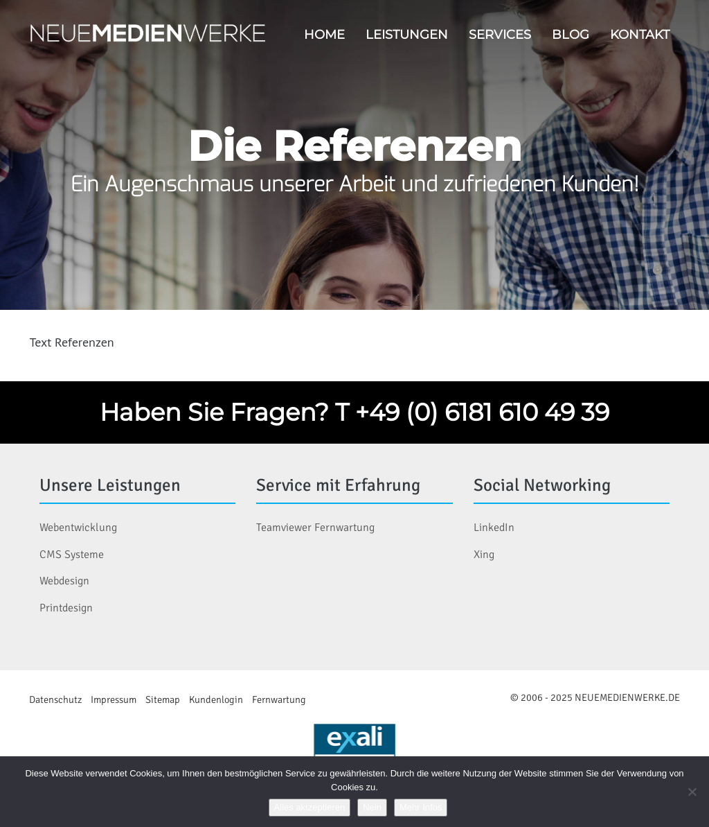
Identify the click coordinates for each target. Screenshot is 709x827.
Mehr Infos (421, 807)
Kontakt (640, 34)
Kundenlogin (216, 699)
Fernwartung (279, 699)
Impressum (113, 699)
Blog (570, 34)
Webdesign (64, 581)
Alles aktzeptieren (309, 807)
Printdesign (66, 608)
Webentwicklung (78, 527)
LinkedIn (494, 527)
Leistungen (407, 34)
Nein (372, 807)
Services (500, 34)
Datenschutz (55, 699)
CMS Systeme (71, 555)
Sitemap (162, 699)
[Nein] (692, 792)
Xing (484, 555)
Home (324, 34)
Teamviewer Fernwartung (315, 527)
